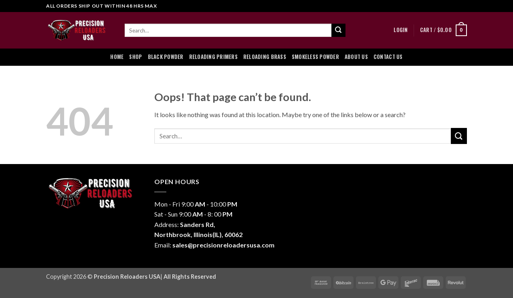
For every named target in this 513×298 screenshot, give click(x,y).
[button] (401, 30)
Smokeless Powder (315, 57)
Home (116, 57)
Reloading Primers (213, 57)
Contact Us (388, 57)
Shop (135, 57)
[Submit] (338, 30)
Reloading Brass (264, 57)
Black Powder (166, 57)
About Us (356, 57)
